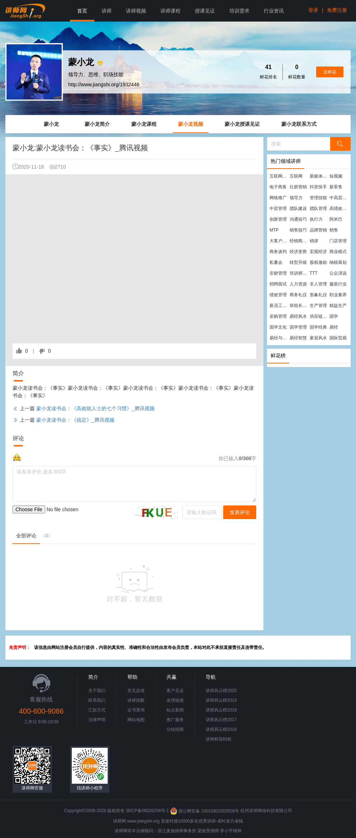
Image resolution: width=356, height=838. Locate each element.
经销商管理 (299, 240)
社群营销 (298, 186)
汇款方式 (97, 710)
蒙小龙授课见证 (242, 124)
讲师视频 (136, 11)
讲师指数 (136, 700)
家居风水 (318, 337)
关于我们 (97, 690)
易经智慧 (298, 337)
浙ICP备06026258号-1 (147, 811)
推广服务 (175, 719)
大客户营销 (279, 240)
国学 (333, 316)
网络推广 (278, 197)
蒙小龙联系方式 (299, 124)
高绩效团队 (339, 208)
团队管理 (318, 208)
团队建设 (298, 208)
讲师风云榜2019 (221, 700)
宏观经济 (318, 251)
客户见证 (175, 690)
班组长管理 (299, 305)
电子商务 (278, 186)
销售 (333, 230)
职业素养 (338, 294)
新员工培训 (279, 305)
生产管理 (318, 305)
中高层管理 (339, 197)
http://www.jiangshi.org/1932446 (103, 84)
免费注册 (337, 10)
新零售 (335, 186)
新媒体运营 (319, 176)
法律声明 (97, 719)
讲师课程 (170, 11)
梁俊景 (203, 830)
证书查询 (136, 710)
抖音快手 (318, 186)
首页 (82, 11)
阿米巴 (335, 219)
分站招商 (175, 729)
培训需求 (239, 11)
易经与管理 (279, 337)
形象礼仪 (318, 294)
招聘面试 (278, 284)
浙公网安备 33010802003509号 (205, 811)
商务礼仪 (298, 294)
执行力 (316, 219)
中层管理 (278, 208)
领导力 (296, 197)
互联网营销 (279, 176)
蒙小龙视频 (190, 124)
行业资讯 (274, 11)
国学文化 (278, 327)
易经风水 (298, 316)
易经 (333, 327)
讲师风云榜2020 (221, 690)
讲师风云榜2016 (221, 729)
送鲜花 (329, 71)
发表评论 (240, 512)
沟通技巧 (298, 219)
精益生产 (338, 305)
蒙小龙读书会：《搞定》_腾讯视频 (75, 420)
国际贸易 (338, 337)
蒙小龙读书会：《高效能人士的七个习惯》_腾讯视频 (95, 408)
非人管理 (318, 284)
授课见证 (205, 11)
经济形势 (298, 251)
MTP (274, 230)
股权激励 (318, 262)
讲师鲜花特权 (218, 739)
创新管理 (278, 219)
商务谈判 (278, 251)
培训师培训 (299, 273)
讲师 (107, 11)
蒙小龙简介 (97, 124)
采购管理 (278, 316)
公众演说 (338, 273)
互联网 (296, 176)
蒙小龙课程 (143, 124)
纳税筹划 (338, 262)
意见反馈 (136, 690)
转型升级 (298, 262)
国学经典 (318, 327)
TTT (314, 273)
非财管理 (278, 273)
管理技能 (318, 197)
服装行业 (338, 284)
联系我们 (97, 700)
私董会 (276, 262)
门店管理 (338, 240)
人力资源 (298, 284)
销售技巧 (298, 230)
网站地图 (136, 719)
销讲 (314, 240)
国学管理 (298, 327)
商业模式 (338, 251)
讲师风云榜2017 (221, 719)
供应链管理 (319, 316)
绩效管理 (278, 294)
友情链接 (175, 700)
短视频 (335, 176)
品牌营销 (318, 230)
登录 (313, 10)
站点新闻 (175, 710)
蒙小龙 (51, 124)
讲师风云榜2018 (221, 710)
